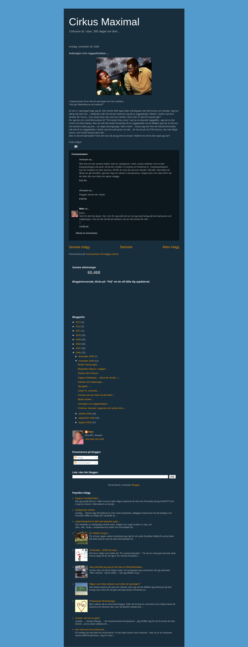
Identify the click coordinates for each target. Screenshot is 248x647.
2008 (79, 344)
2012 (79, 326)
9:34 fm (83, 199)
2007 (79, 348)
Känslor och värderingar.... (91, 382)
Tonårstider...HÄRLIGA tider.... (104, 550)
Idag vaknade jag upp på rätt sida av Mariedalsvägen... (116, 567)
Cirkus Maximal (104, 22)
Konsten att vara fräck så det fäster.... (96, 395)
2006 (79, 352)
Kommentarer (82, 462)
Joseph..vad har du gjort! (87, 618)
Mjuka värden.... (86, 399)
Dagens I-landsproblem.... (88, 498)
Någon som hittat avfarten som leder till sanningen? (114, 584)
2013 (79, 322)
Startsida (126, 247)
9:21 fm (83, 180)
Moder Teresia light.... (88, 364)
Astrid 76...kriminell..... (89, 390)
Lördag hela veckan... (86, 510)
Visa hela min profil (94, 439)
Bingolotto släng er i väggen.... (93, 369)
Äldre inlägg (171, 247)
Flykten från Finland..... (89, 373)
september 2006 (86, 418)
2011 (79, 330)
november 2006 (86, 361)
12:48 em (84, 226)
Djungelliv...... (84, 386)
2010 (79, 335)
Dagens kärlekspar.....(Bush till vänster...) (98, 377)
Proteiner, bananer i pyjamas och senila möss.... (102, 408)
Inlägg (78, 457)
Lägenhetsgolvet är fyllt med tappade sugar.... (97, 521)
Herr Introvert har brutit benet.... (91, 629)
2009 (79, 339)
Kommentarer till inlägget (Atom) (102, 254)
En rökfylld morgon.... (99, 533)
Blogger (135, 485)
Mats (81, 208)
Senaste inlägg (79, 247)
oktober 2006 (85, 413)
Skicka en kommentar (86, 233)
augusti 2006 (85, 422)
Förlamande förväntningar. (102, 601)
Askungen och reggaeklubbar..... (94, 404)
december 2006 (86, 356)
